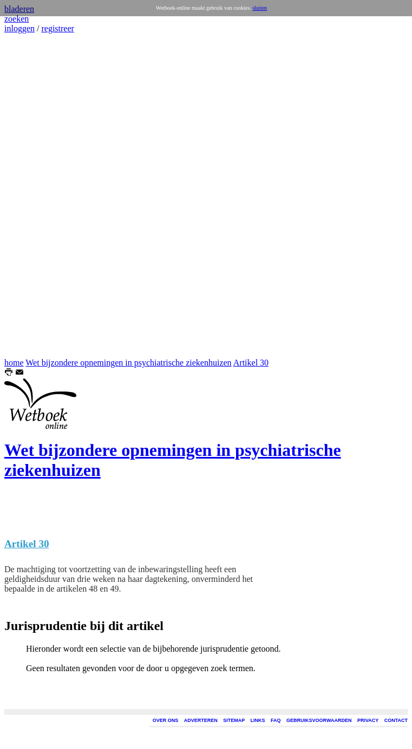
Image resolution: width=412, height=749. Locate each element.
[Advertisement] (36, 196)
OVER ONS (166, 720)
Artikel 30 (251, 362)
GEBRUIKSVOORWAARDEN (318, 720)
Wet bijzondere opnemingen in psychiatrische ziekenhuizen (128, 362)
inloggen (19, 28)
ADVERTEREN (201, 720)
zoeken (16, 18)
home (14, 362)
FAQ (276, 720)
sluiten (259, 8)
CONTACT (396, 720)
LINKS (258, 720)
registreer (57, 28)
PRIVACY (367, 720)
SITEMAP (234, 720)
